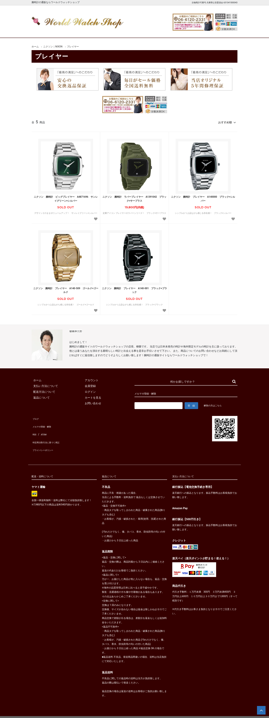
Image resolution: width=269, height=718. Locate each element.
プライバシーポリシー (45, 439)
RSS (34, 427)
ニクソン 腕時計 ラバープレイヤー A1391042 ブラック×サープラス (134, 197)
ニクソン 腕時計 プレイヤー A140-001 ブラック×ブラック (134, 288)
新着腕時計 (68, 32)
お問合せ (227, 32)
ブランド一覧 (148, 32)
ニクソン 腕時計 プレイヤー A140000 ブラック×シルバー (203, 197)
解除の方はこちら (214, 403)
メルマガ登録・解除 (44, 422)
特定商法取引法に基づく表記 (49, 433)
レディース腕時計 (121, 32)
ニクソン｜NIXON (52, 46)
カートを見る (201, 32)
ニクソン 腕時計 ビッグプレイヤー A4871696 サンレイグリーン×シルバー (66, 197)
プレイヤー (73, 46)
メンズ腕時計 (94, 32)
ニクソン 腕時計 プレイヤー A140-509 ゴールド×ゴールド (65, 288)
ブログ (36, 416)
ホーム (41, 32)
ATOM (42, 427)
